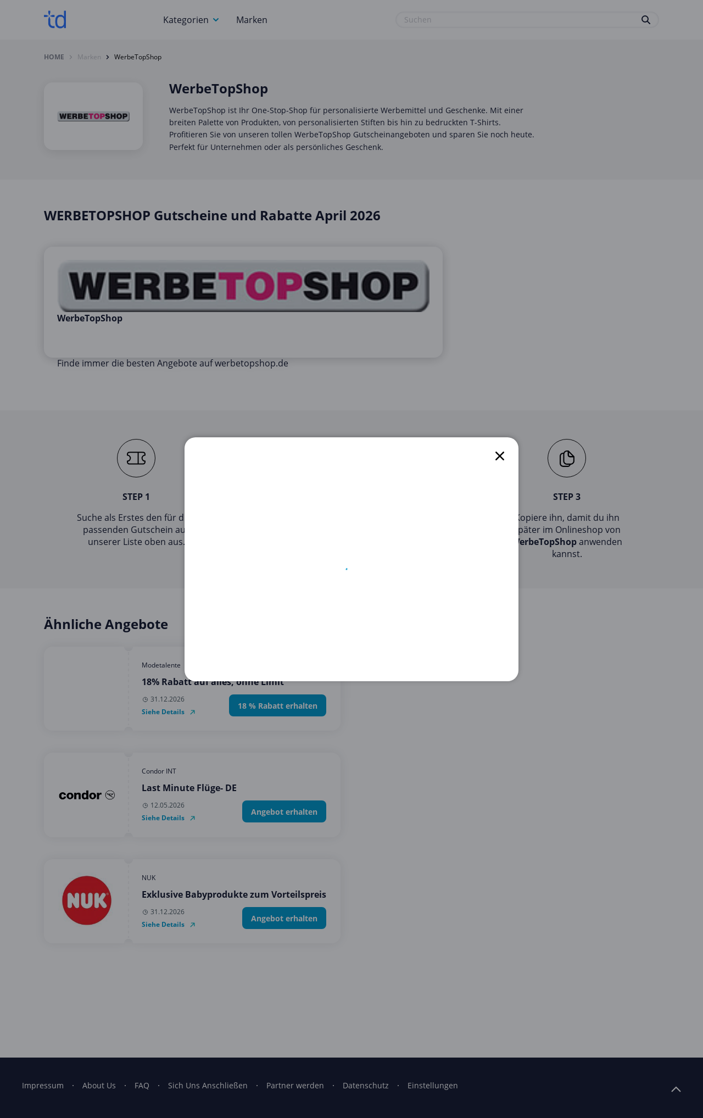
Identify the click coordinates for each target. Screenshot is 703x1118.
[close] (499, 456)
